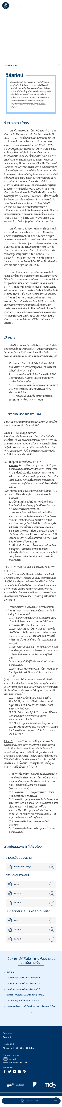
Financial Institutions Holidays (19, 1048)
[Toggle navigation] (57, 6)
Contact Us (8, 1037)
